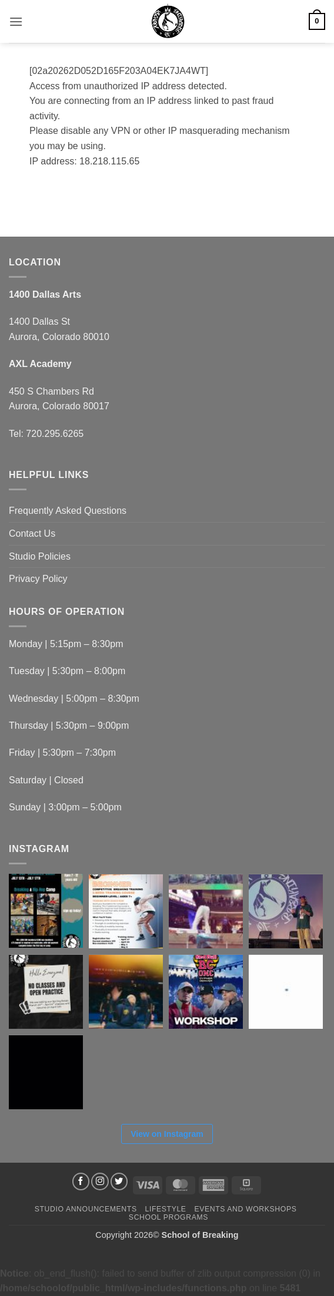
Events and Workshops (245, 1209)
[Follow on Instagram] (100, 1181)
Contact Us (32, 533)
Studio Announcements (86, 1209)
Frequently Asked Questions (67, 511)
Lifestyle (165, 1209)
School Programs (168, 1217)
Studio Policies (40, 556)
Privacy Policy (38, 579)
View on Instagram (167, 1134)
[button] (16, 21)
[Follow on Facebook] (81, 1181)
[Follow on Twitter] (119, 1181)
